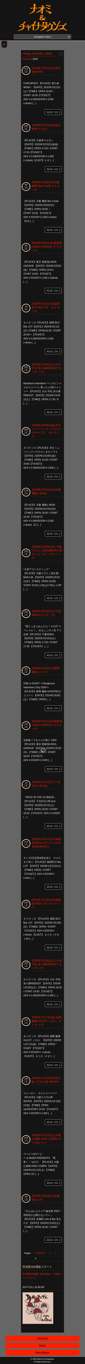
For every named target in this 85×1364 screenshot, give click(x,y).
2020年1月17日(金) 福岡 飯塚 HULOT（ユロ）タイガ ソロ (47, 1021)
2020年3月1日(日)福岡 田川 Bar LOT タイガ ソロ (46, 307)
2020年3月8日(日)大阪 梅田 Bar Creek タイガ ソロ (46, 186)
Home (26, 59)
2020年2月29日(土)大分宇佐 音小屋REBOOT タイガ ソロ (47, 368)
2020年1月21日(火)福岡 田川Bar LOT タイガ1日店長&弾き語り (46, 843)
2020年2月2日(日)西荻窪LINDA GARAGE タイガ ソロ (47, 725)
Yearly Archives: (37, 53)
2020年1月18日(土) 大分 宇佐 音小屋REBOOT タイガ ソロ (47, 964)
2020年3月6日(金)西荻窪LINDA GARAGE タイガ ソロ (47, 246)
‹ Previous (40, 1253)
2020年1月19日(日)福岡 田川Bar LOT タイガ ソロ (46, 903)
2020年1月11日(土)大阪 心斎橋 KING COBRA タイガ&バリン (47, 1139)
